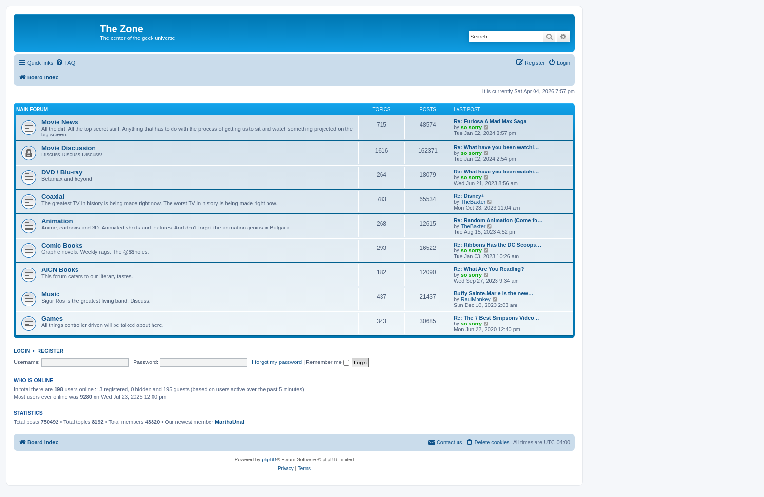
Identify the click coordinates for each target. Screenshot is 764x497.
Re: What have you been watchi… (496, 147)
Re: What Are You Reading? (489, 269)
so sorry (471, 127)
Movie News (59, 122)
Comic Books (61, 245)
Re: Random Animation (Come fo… (498, 220)
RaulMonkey (476, 299)
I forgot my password (277, 362)
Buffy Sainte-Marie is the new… (494, 293)
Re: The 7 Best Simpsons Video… (496, 318)
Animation (57, 221)
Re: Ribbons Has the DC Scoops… (497, 245)
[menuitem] (65, 63)
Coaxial (52, 196)
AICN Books (59, 269)
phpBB (269, 459)
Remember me (327, 362)
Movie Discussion (68, 148)
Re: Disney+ (469, 196)
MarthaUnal (229, 422)
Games (52, 318)
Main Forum (32, 109)
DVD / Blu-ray (61, 172)
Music (50, 294)
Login (22, 351)
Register (51, 351)
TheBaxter (473, 202)
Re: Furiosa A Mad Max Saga (490, 121)
